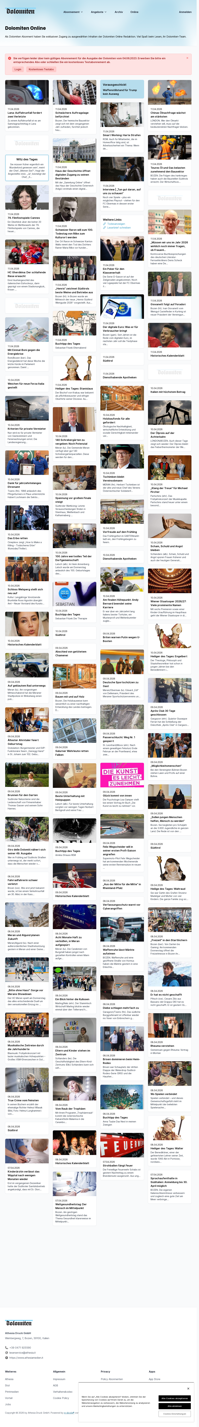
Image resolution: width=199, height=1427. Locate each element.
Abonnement (73, 12)
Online (134, 12)
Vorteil (8, 1424)
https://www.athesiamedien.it (26, 1384)
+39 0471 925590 (20, 1374)
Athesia (9, 1405)
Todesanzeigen (69, 221)
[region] (136, 1402)
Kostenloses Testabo (41, 69)
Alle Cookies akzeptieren (175, 1398)
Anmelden (185, 12)
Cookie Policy (61, 1424)
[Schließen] (188, 1388)
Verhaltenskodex (63, 1418)
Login (18, 69)
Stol (7, 1412)
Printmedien (12, 1418)
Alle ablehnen (175, 1406)
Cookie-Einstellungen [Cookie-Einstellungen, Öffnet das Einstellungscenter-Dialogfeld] (174, 1414)
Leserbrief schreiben (71, 225)
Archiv (119, 12)
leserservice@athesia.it (22, 1379)
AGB (55, 1412)
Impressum (59, 1405)
